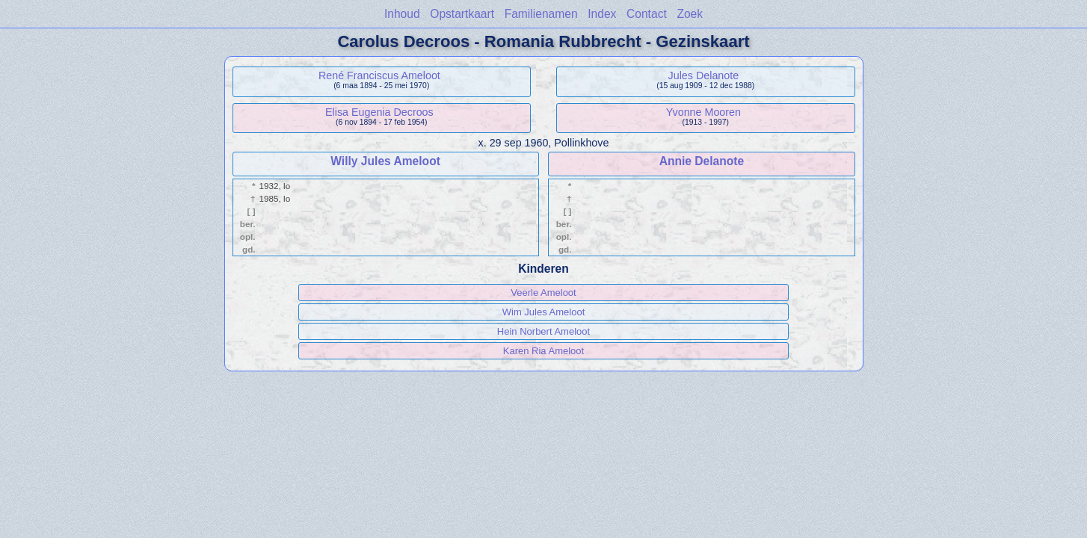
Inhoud (402, 13)
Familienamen (541, 13)
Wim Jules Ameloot (543, 312)
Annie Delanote (702, 161)
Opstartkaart (462, 13)
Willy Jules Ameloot (385, 161)
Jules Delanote (703, 75)
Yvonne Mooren (703, 112)
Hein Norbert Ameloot (543, 331)
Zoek (690, 13)
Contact (646, 13)
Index (602, 13)
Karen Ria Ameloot (543, 350)
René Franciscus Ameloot (379, 75)
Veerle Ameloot (543, 292)
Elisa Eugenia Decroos (379, 112)
